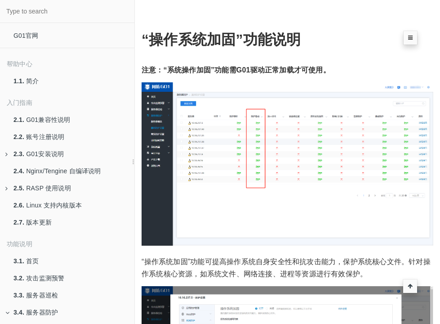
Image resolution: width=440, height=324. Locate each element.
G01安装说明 (34, 154)
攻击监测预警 (38, 278)
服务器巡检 (35, 295)
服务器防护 (31, 312)
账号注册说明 (38, 136)
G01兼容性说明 (41, 119)
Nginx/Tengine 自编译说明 (57, 171)
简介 (26, 81)
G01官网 (25, 35)
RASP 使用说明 (38, 188)
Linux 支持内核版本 (47, 205)
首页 (26, 261)
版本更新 (32, 222)
